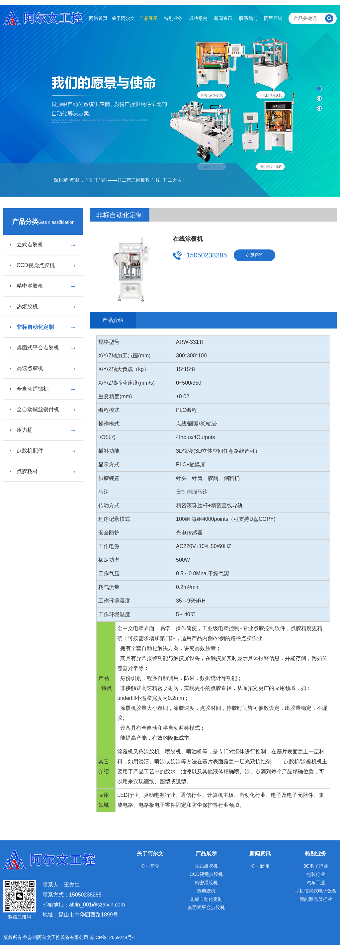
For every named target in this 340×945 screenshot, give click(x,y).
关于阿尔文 (123, 18)
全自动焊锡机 (43, 389)
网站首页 (98, 18)
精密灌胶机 (43, 286)
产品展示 (148, 18)
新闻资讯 (223, 18)
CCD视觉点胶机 (43, 265)
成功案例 (198, 18)
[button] (319, 88)
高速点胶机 (43, 368)
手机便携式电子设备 (316, 891)
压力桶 (43, 430)
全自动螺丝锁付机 (43, 409)
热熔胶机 (43, 306)
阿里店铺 (273, 18)
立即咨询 (254, 255)
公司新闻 (260, 866)
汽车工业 (315, 882)
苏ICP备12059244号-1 (113, 937)
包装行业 (315, 874)
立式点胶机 (43, 244)
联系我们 (248, 18)
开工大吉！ (174, 180)
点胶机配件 (43, 450)
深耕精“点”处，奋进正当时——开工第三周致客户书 (106, 180)
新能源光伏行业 (315, 899)
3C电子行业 (315, 866)
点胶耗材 (43, 471)
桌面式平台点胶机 (43, 347)
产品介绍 (113, 320)
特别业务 (173, 18)
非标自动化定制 (43, 327)
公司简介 (150, 866)
